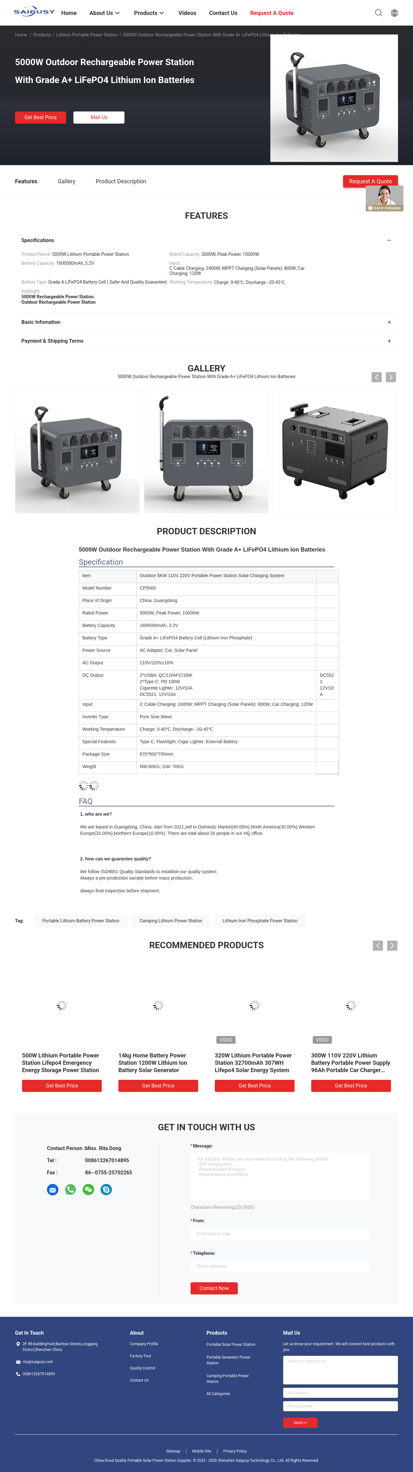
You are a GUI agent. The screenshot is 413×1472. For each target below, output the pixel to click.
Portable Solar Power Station (230, 1344)
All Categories (218, 1394)
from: (199, 1220)
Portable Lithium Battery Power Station (80, 920)
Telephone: (204, 1253)
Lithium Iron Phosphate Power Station (259, 920)
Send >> (300, 1423)
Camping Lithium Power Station (170, 920)
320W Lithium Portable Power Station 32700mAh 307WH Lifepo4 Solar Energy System (253, 1062)
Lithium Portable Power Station (87, 34)
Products (42, 34)
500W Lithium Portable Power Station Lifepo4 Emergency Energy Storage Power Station (60, 1062)
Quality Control (142, 1368)
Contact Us (139, 1380)
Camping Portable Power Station (227, 1379)
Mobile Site (201, 1451)
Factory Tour (140, 1356)
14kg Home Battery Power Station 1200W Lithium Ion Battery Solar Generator (152, 1062)
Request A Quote (370, 181)
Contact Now (214, 1288)
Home (21, 34)
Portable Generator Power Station (228, 1360)
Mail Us (99, 117)
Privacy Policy (235, 1451)
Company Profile (144, 1344)
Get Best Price (41, 117)
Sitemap (173, 1451)
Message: (203, 1145)
